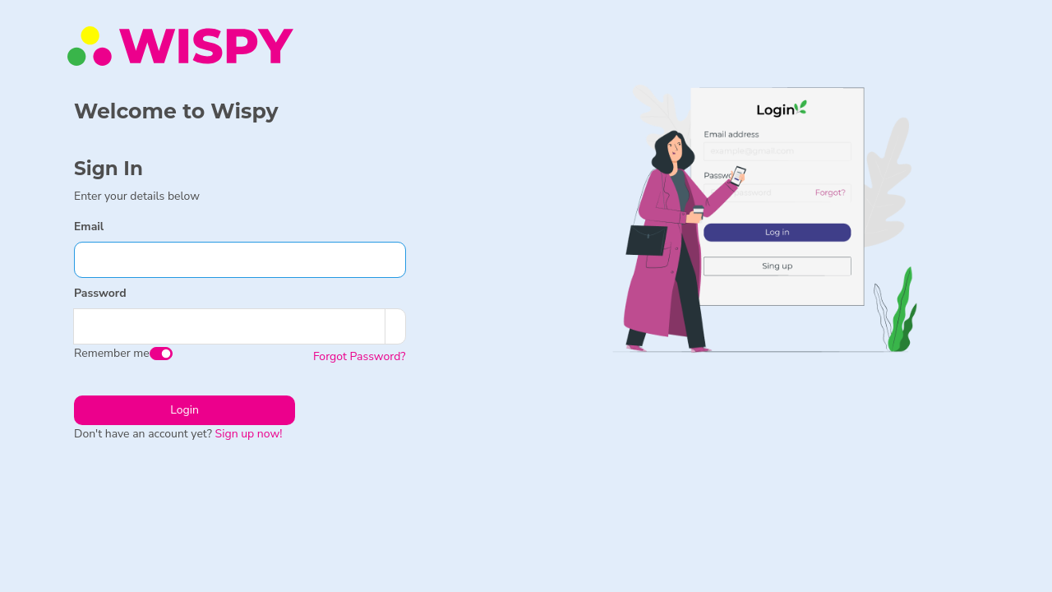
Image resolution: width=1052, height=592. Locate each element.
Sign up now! (249, 434)
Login (184, 410)
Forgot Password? (359, 356)
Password (100, 293)
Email (89, 226)
